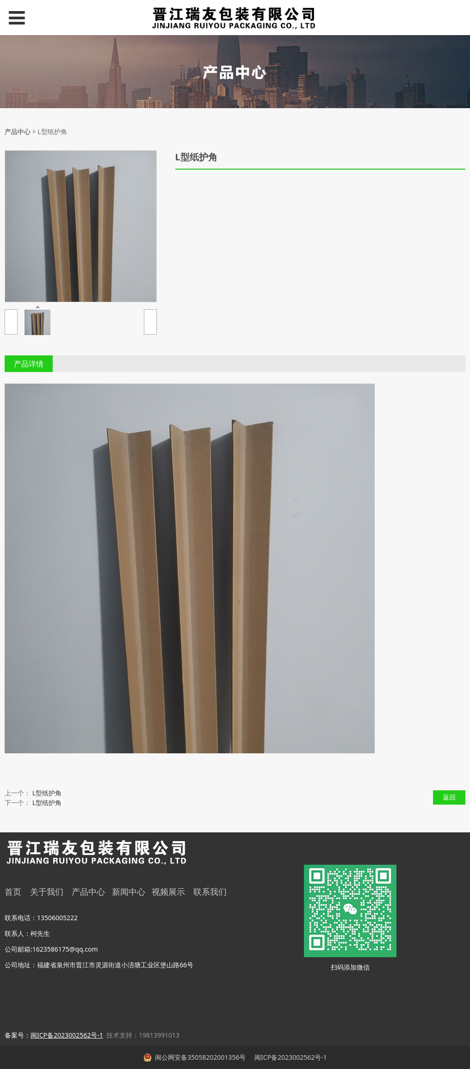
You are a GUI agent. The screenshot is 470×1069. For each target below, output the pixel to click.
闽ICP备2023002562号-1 (290, 1057)
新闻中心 (128, 891)
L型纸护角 (47, 792)
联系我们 (210, 891)
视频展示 (168, 891)
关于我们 (46, 891)
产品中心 (18, 131)
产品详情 (28, 364)
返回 (449, 797)
